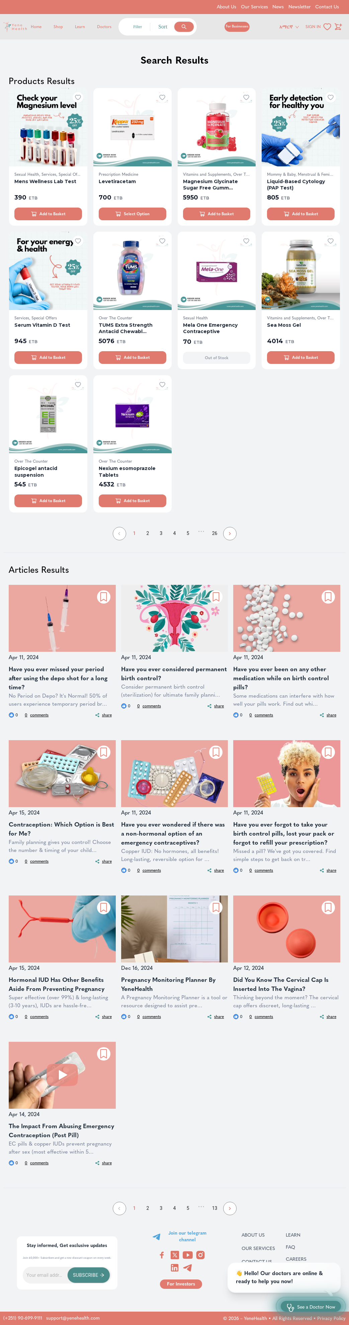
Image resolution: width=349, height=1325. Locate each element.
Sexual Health (195, 318)
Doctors (104, 26)
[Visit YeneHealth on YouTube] (188, 1255)
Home (36, 26)
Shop (58, 26)
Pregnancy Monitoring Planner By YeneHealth (168, 984)
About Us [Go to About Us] (226, 7)
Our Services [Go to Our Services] (254, 7)
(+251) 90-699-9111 (22, 1318)
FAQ (299, 1247)
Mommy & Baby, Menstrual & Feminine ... (301, 174)
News (256, 1275)
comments (37, 715)
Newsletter (258, 1288)
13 (214, 1208)
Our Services (258, 1248)
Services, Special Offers (35, 318)
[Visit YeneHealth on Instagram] (200, 1255)
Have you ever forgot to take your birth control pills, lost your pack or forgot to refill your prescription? (283, 833)
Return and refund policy (313, 1286)
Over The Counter (115, 318)
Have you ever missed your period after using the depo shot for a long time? (58, 678)
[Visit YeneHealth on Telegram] (187, 1268)
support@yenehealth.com (73, 1318)
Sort (162, 26)
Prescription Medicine (118, 174)
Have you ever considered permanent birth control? (174, 674)
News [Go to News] (278, 7)
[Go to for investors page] (181, 1284)
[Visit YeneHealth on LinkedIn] (175, 1268)
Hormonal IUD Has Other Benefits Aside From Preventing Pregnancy (56, 984)
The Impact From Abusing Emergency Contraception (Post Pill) (61, 1130)
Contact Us (258, 1262)
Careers (305, 1259)
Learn (80, 26)
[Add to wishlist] (78, 97)
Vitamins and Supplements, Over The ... (217, 174)
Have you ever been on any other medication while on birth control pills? (281, 678)
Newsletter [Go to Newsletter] (299, 7)
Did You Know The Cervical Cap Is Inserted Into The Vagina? (281, 984)
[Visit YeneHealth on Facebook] (162, 1255)
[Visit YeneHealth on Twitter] (175, 1255)
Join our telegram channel (187, 1236)
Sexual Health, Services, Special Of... (47, 174)
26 (214, 533)
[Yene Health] (47, 27)
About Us (258, 1235)
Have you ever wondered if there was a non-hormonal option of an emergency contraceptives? (173, 833)
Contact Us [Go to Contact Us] (327, 7)
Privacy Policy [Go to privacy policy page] (331, 1318)
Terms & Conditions (313, 1271)
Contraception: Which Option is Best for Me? (61, 829)
